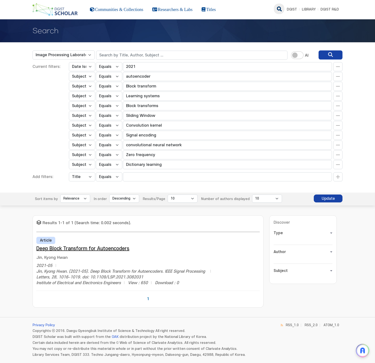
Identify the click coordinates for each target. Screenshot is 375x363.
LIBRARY (309, 9)
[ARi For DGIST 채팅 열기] (362, 350)
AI (307, 55)
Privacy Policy (44, 325)
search (279, 9)
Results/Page (154, 199)
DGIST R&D (329, 9)
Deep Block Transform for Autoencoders (82, 248)
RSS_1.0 (292, 325)
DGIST (292, 9)
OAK (115, 337)
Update (328, 198)
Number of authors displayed (225, 199)
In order (100, 199)
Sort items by (46, 199)
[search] (330, 55)
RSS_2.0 (311, 325)
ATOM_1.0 (331, 325)
